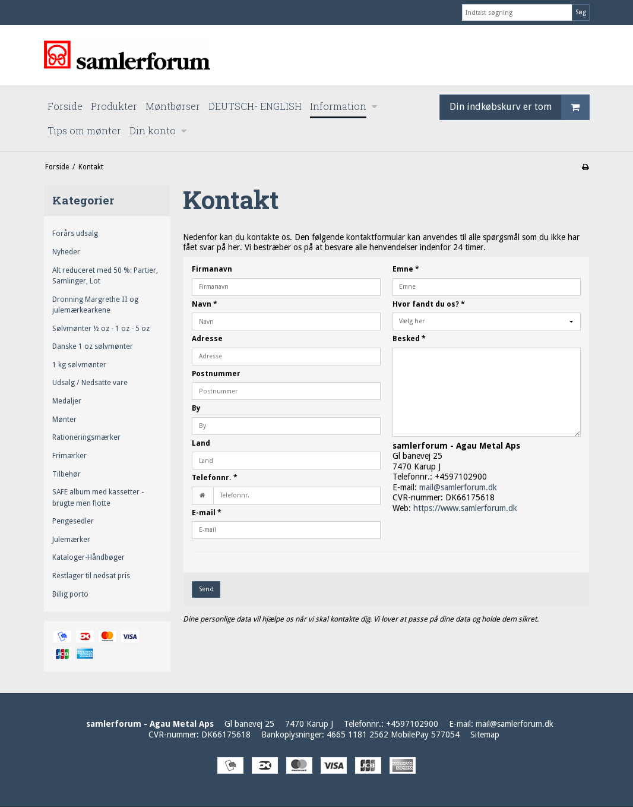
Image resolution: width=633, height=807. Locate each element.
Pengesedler (73, 521)
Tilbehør (66, 474)
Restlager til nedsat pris (91, 576)
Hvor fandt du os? (429, 304)
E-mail (206, 513)
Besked (409, 339)
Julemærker (71, 539)
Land (201, 443)
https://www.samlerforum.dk (465, 508)
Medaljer (66, 401)
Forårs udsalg (75, 233)
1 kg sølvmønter (79, 365)
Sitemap (484, 734)
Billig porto (70, 594)
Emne (406, 269)
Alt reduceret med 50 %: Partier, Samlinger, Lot (105, 275)
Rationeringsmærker (86, 437)
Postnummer (216, 374)
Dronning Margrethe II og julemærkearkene (95, 304)
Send (206, 589)
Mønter (64, 419)
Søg (580, 12)
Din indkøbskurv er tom (519, 107)
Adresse (207, 339)
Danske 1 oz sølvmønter (92, 346)
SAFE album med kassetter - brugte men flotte (98, 497)
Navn (204, 304)
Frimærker (69, 456)
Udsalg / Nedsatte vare (90, 383)
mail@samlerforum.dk (458, 487)
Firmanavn (212, 269)
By (196, 408)
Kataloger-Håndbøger (88, 557)
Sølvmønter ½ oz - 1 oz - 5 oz (101, 328)
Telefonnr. (215, 478)
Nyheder (66, 252)
